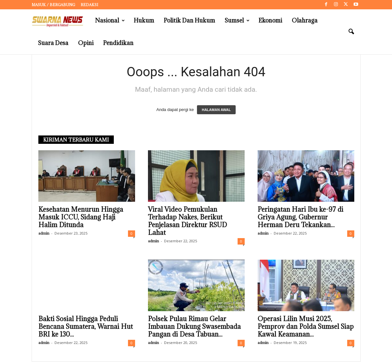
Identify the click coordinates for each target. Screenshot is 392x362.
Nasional (110, 20)
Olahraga (305, 20)
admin (43, 233)
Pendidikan (118, 43)
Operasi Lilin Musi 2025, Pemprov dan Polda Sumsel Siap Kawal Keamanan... (306, 327)
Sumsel (237, 20)
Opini (85, 43)
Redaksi (89, 4)
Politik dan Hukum (189, 20)
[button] (351, 32)
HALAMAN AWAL (216, 110)
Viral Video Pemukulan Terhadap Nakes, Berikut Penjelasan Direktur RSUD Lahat (187, 221)
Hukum (144, 20)
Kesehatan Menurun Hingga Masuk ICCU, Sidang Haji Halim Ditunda (80, 217)
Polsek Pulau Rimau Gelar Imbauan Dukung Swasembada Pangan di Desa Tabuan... (194, 327)
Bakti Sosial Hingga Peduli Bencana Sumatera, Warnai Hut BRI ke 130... (85, 327)
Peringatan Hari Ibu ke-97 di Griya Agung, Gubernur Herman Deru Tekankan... (300, 217)
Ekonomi (270, 20)
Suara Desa (53, 43)
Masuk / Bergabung (53, 4)
